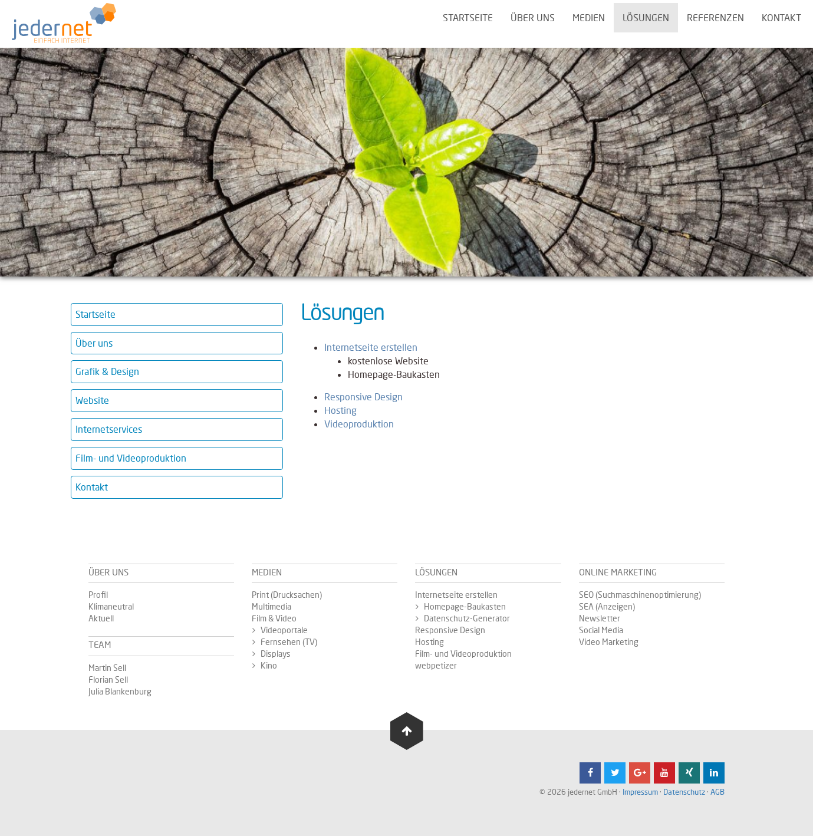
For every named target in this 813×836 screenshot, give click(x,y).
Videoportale (284, 630)
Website (92, 400)
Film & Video (274, 618)
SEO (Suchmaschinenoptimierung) (640, 595)
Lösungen (646, 17)
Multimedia (271, 606)
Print (261, 595)
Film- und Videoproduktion (130, 457)
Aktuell (101, 618)
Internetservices (108, 429)
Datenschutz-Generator (467, 618)
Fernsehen (281, 642)
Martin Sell (107, 668)
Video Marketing (608, 642)
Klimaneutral (111, 606)
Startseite (468, 17)
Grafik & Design (107, 371)
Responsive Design (363, 396)
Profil (98, 595)
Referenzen (715, 17)
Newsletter (599, 618)
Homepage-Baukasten (465, 606)
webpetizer (436, 665)
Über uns (533, 17)
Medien (588, 17)
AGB (717, 791)
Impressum (640, 791)
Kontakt (781, 17)
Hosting (340, 410)
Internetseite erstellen (370, 347)
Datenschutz (684, 791)
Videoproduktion (359, 423)
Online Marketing (618, 572)
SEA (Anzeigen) (607, 606)
